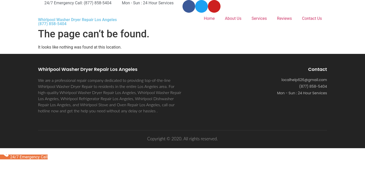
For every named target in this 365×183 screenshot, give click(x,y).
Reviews (284, 18)
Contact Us (312, 18)
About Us (233, 18)
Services (259, 18)
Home (209, 18)
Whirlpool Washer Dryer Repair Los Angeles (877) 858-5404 (77, 21)
